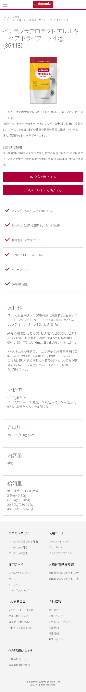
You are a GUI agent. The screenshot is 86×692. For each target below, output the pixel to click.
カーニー (13, 578)
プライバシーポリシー (60, 621)
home (6, 17)
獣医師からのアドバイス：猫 (64, 578)
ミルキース (14, 584)
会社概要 (54, 609)
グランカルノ (55, 547)
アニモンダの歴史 (18, 553)
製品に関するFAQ (18, 615)
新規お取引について (19, 664)
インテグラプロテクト (60, 553)
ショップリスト (56, 615)
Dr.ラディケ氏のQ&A (19, 621)
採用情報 (54, 633)
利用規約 (54, 627)
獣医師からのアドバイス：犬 (64, 572)
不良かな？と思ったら (20, 627)
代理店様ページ (17, 658)
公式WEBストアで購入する (43, 189)
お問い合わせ (56, 639)
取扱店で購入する (43, 176)
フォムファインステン (60, 541)
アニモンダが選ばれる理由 (23, 541)
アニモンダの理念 (18, 547)
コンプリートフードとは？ (21, 609)
